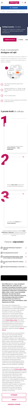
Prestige (3, 11)
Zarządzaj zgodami (17, 405)
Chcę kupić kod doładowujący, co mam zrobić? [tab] (14, 266)
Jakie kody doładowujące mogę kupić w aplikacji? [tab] (12, 248)
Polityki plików (11, 320)
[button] (22, 2)
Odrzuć (14, 399)
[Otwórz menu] (2, 2)
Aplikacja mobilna (23, 11)
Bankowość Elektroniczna (12, 11)
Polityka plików (20, 369)
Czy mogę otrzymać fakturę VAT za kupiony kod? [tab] (13, 262)
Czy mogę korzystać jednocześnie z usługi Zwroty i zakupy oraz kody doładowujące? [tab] (13, 257)
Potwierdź (14, 395)
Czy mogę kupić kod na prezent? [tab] (10, 252)
